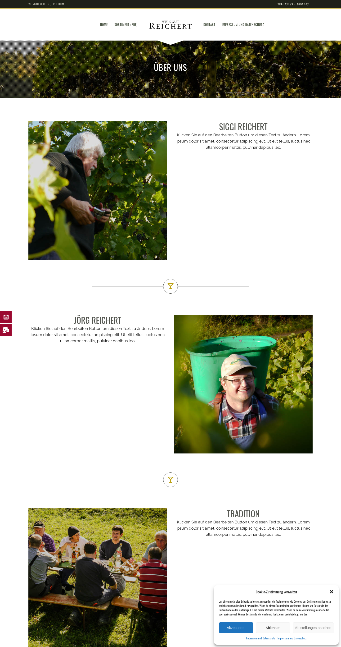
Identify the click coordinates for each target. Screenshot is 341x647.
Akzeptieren (236, 628)
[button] (331, 591)
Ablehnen (272, 628)
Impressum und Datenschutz (260, 638)
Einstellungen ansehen (313, 628)
